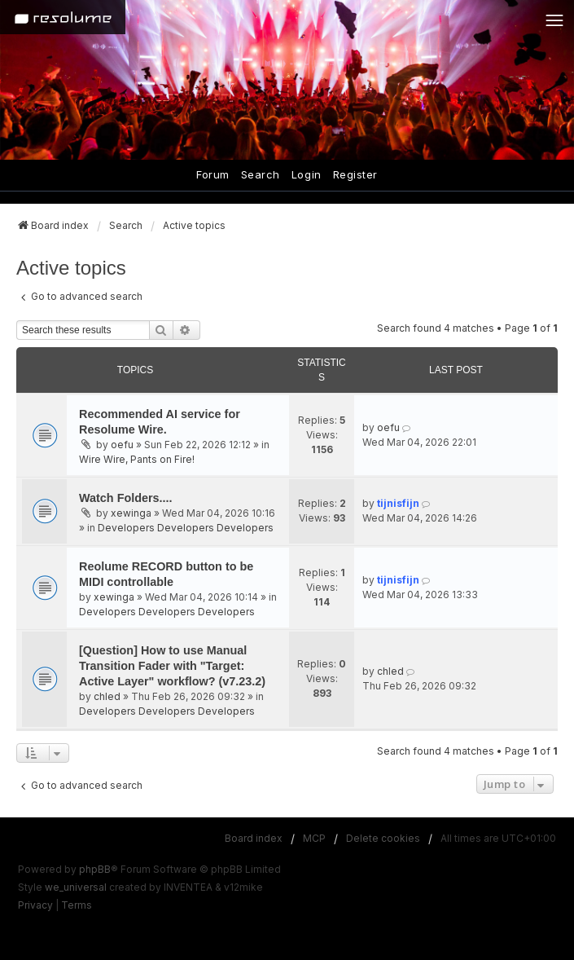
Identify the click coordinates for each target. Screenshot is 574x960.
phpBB (95, 869)
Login (306, 174)
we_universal (76, 887)
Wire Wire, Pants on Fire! (137, 459)
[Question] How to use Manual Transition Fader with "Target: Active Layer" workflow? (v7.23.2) (172, 666)
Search (260, 174)
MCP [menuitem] (314, 838)
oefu (122, 444)
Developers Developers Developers (186, 528)
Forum (213, 174)
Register (355, 174)
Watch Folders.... (126, 497)
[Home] (62, 17)
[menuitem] (35, 905)
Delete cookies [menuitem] (383, 838)
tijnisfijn (398, 503)
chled (107, 696)
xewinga (131, 513)
